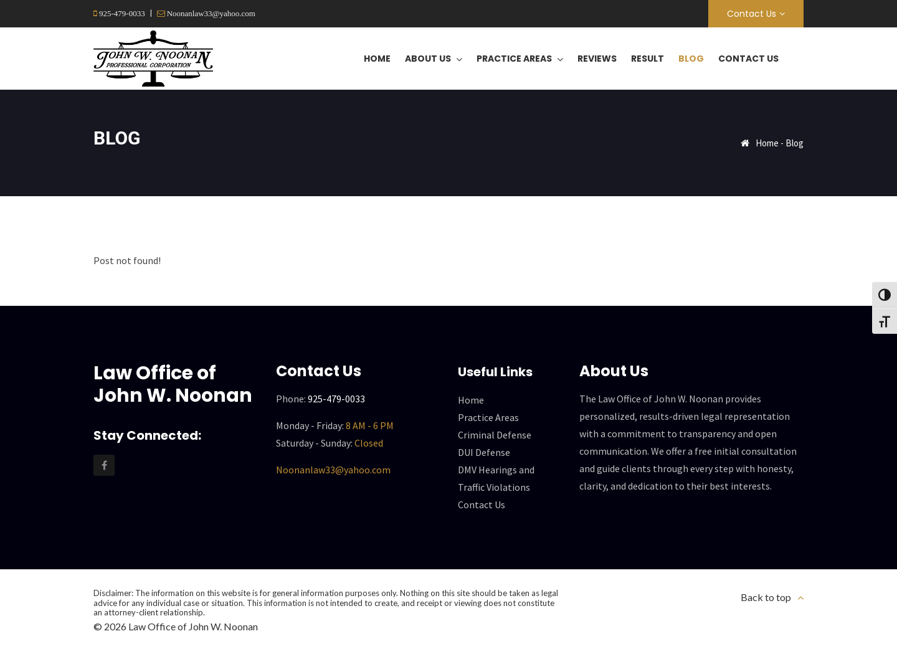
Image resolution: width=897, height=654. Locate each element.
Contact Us (751, 13)
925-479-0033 (121, 13)
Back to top (766, 597)
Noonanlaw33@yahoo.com (210, 13)
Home (767, 143)
